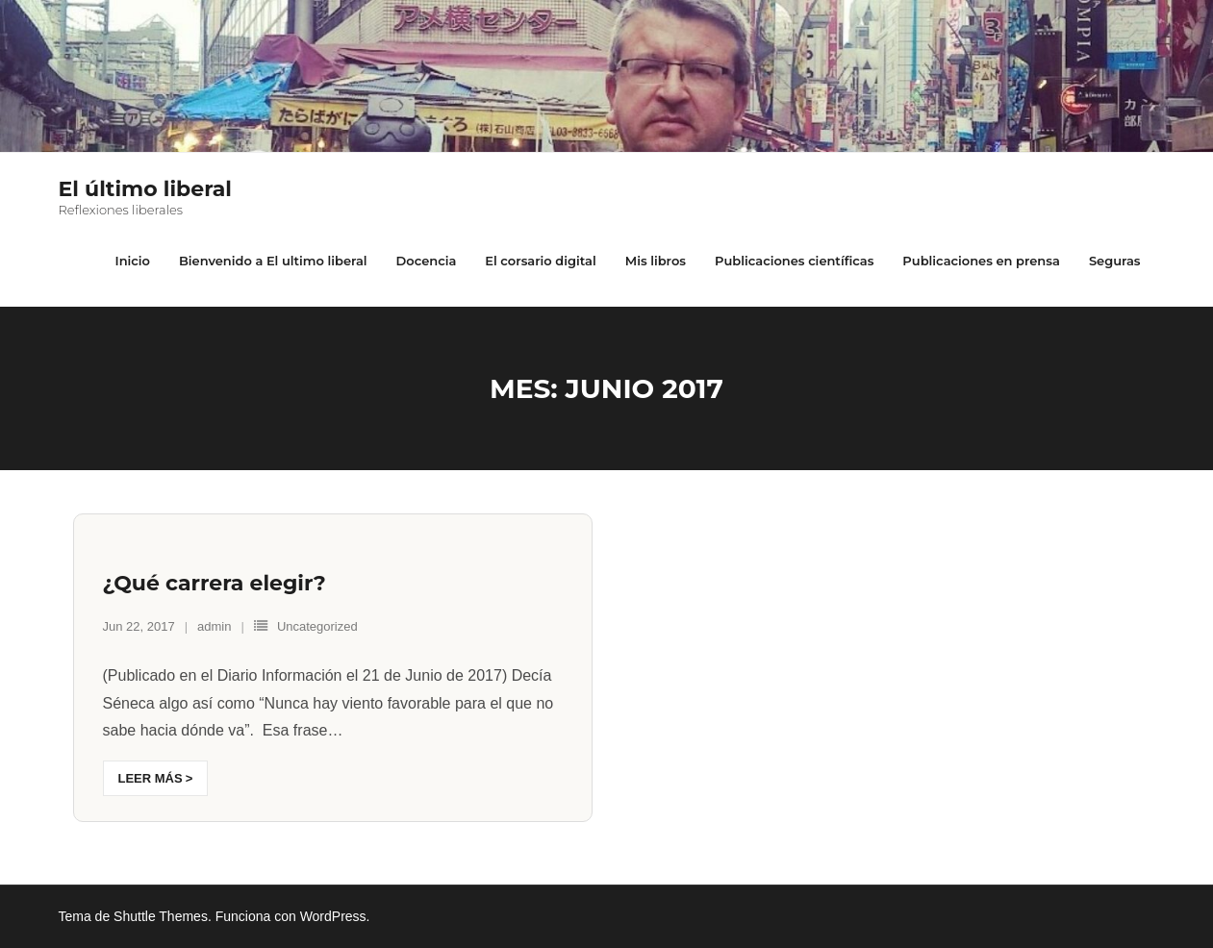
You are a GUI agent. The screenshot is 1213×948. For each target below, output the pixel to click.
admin (214, 626)
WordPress (333, 916)
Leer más (150, 778)
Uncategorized (317, 626)
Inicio (131, 260)
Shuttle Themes (161, 916)
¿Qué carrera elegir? (214, 583)
